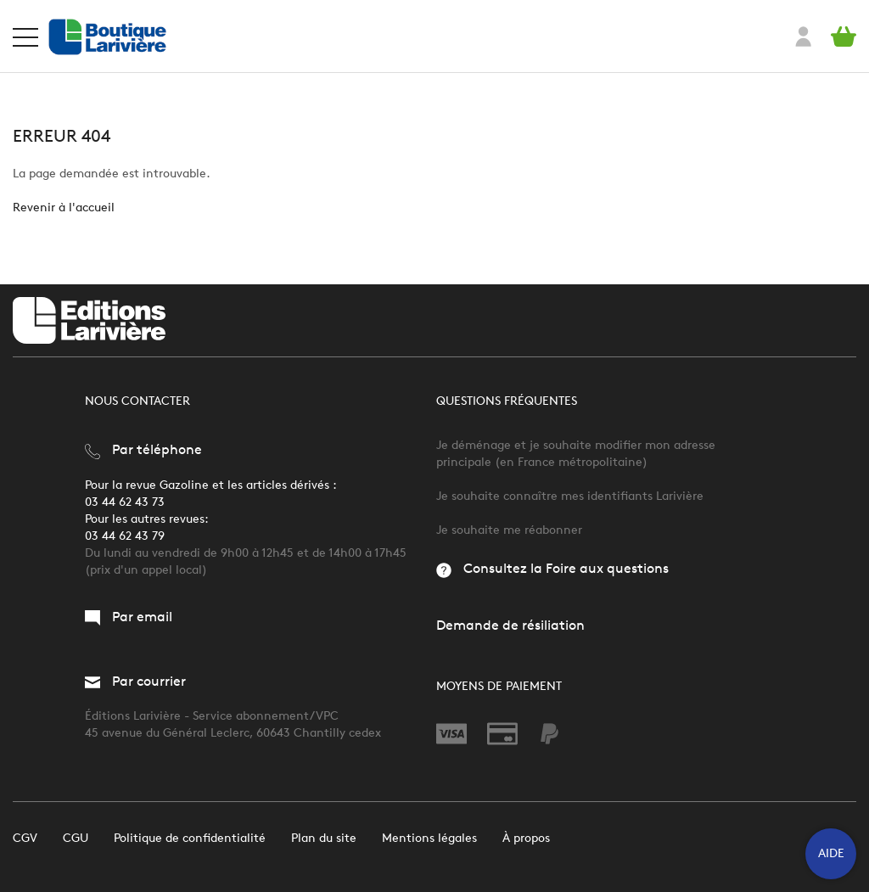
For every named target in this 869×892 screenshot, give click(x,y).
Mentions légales (429, 838)
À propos (526, 838)
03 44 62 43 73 (125, 502)
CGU (75, 838)
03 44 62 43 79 (125, 536)
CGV (25, 838)
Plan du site (323, 838)
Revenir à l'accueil (64, 207)
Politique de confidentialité (190, 838)
